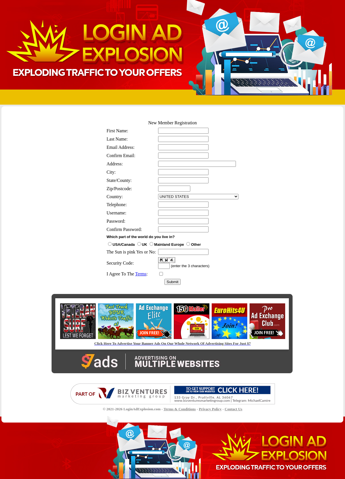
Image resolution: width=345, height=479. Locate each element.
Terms (140, 273)
